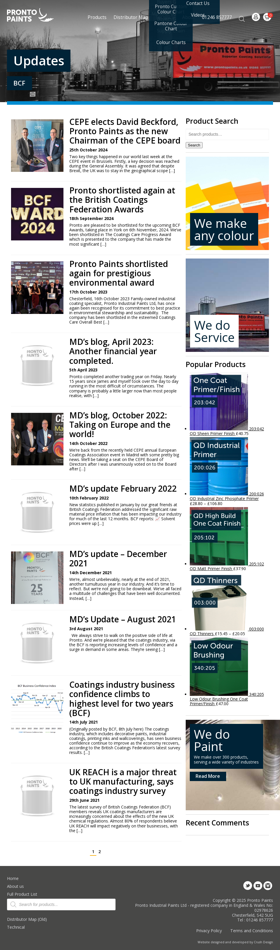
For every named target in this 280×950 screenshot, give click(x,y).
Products (97, 17)
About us (15, 886)
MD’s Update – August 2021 (122, 619)
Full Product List (22, 894)
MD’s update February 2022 (123, 488)
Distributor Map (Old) (27, 919)
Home (13, 878)
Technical (16, 927)
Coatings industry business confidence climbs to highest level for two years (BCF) (122, 698)
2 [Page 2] (99, 851)
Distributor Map (131, 17)
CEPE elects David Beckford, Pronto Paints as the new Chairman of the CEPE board (124, 131)
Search (194, 145)
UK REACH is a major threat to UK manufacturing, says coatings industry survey (123, 781)
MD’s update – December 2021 (118, 558)
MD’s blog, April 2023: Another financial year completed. (113, 351)
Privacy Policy (209, 930)
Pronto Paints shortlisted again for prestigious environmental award (118, 273)
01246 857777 (217, 17)
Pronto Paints (35, 15)
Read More (208, 776)
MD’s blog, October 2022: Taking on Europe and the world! (120, 425)
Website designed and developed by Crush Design (235, 942)
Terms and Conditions (251, 930)
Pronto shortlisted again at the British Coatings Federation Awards (122, 200)
